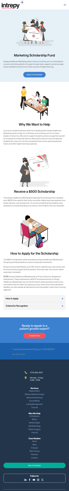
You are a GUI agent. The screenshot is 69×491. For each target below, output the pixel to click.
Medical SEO (34, 391)
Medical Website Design (34, 394)
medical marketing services (43, 61)
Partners (34, 454)
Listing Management (34, 404)
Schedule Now (34, 336)
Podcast (34, 448)
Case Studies (34, 438)
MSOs (34, 419)
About (34, 441)
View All (34, 407)
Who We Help (34, 413)
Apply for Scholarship (34, 75)
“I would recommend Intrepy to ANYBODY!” (33, 349)
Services (34, 388)
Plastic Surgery (34, 429)
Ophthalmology (34, 426)
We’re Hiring (34, 451)
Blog (34, 444)
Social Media (34, 401)
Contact (34, 457)
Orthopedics (34, 416)
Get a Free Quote (34, 465)
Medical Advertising (34, 397)
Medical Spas (34, 422)
